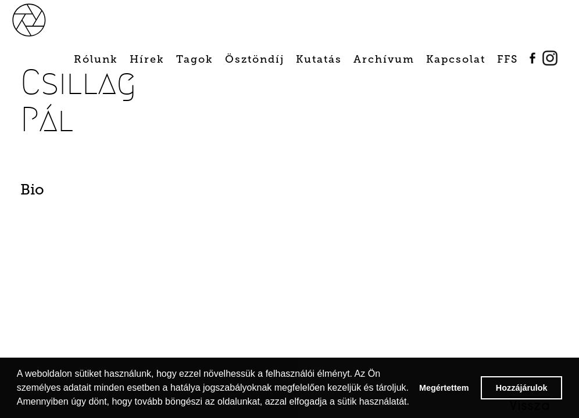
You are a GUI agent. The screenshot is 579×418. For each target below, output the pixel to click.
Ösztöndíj (254, 59)
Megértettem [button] (444, 387)
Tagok (194, 59)
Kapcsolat (455, 59)
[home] (42, 19)
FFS (507, 59)
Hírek (147, 59)
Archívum (383, 59)
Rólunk (96, 59)
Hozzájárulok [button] (522, 387)
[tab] (61, 193)
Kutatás (319, 59)
